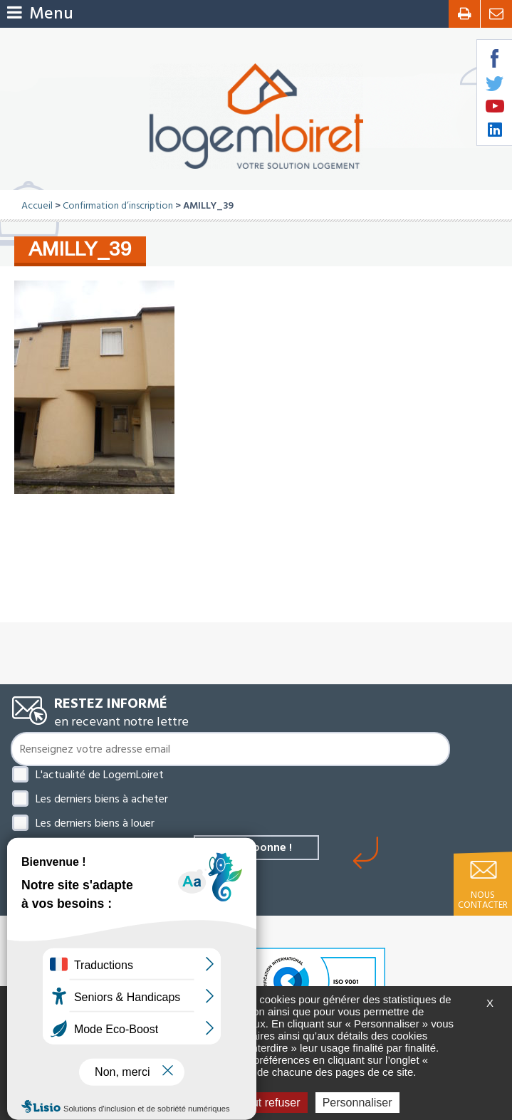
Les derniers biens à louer (95, 823)
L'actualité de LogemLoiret (100, 775)
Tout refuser (264, 1103)
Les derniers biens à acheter (102, 799)
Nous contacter (483, 900)
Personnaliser (357, 1103)
